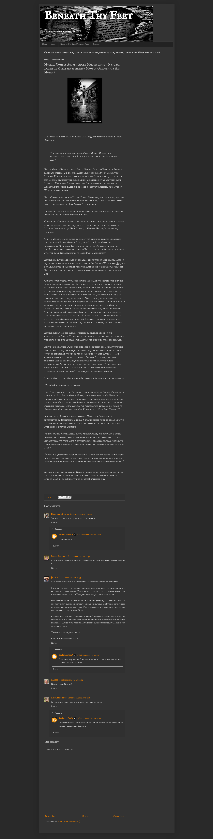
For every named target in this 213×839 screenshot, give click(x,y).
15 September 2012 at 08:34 (69, 577)
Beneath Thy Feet (88, 16)
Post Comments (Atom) (69, 821)
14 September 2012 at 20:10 (89, 534)
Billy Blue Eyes (58, 514)
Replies (58, 529)
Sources (96, 44)
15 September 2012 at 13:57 (88, 655)
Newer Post (50, 816)
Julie (53, 577)
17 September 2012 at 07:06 (77, 697)
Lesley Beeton (58, 556)
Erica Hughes (58, 697)
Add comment (52, 742)
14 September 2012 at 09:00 (79, 514)
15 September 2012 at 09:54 (71, 680)
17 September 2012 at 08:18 (89, 718)
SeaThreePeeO (65, 534)
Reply (54, 522)
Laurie (54, 680)
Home (44, 44)
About (53, 44)
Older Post (118, 816)
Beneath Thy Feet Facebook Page (74, 44)
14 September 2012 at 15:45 (78, 556)
